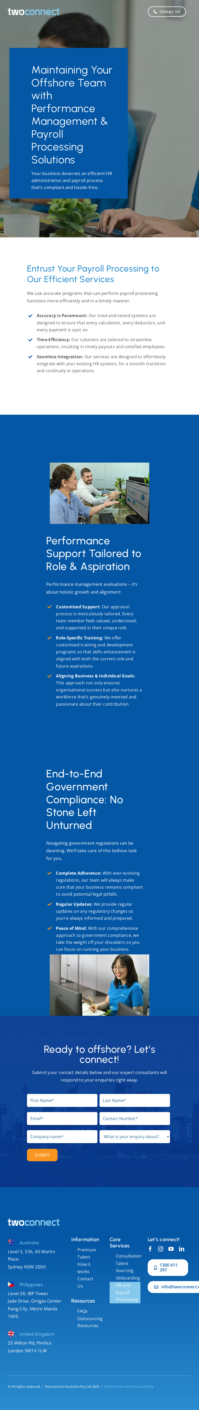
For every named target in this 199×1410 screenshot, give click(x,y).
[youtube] (171, 1249)
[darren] (34, 1221)
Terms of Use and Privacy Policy (129, 1386)
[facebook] (150, 1249)
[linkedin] (181, 1249)
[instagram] (160, 1249)
